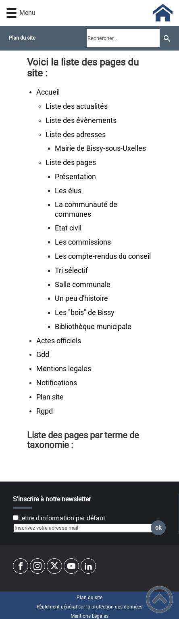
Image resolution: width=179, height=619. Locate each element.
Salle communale (82, 285)
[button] (11, 13)
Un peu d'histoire (81, 298)
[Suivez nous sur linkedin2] (88, 566)
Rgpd (44, 411)
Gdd (42, 355)
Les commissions (83, 242)
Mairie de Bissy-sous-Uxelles (100, 148)
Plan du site (89, 597)
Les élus (68, 191)
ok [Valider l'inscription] (158, 527)
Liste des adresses (76, 135)
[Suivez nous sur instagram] (37, 566)
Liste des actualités (77, 106)
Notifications (56, 383)
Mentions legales (63, 369)
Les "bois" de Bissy (84, 312)
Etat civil (68, 228)
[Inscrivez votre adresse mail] (86, 528)
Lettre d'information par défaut (61, 518)
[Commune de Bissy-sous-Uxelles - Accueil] (103, 13)
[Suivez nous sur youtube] (71, 566)
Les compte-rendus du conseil (103, 256)
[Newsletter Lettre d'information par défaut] (15, 517)
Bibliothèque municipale (93, 327)
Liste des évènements (81, 120)
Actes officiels (58, 341)
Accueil (48, 92)
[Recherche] (167, 38)
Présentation (75, 177)
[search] (123, 38)
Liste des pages (71, 162)
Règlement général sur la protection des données (89, 607)
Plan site (50, 397)
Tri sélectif (71, 270)
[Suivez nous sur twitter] (54, 566)
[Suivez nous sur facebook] (20, 566)
